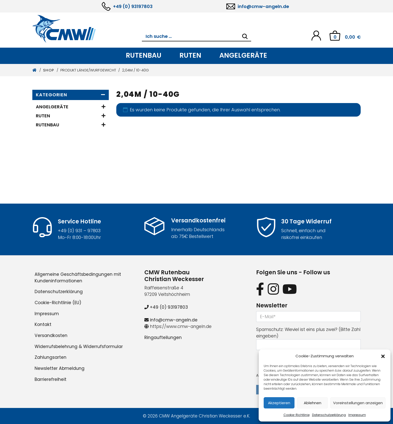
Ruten (190, 55)
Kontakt (43, 324)
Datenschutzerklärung (329, 415)
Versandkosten (51, 335)
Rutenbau (143, 55)
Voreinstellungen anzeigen (358, 402)
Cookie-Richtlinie (296, 415)
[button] (382, 356)
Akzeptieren (279, 402)
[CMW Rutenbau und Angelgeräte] (87, 29)
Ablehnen (312, 402)
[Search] (245, 36)
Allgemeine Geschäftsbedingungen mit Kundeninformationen (78, 277)
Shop (48, 70)
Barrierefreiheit (50, 379)
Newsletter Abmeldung (59, 368)
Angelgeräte (243, 55)
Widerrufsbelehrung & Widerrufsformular (79, 347)
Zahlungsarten (50, 357)
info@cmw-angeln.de (263, 6)
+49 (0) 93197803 (133, 6)
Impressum (357, 415)
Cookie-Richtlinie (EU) (58, 303)
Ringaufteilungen (163, 337)
